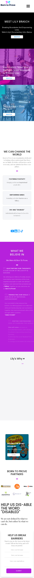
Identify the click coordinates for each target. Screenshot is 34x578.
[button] (28, 6)
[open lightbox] (17, 37)
